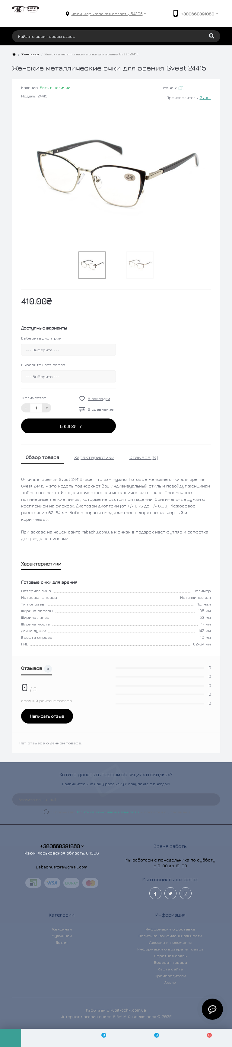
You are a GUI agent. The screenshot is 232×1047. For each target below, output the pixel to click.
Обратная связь (170, 955)
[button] (107, 13)
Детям (62, 942)
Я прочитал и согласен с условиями (120, 811)
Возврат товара (170, 962)
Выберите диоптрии (41, 338)
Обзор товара (42, 457)
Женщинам (30, 54)
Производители (170, 975)
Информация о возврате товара (170, 949)
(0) (180, 87)
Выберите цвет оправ (43, 364)
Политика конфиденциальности (107, 811)
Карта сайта (170, 969)
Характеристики (94, 457)
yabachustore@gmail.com (61, 866)
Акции (170, 982)
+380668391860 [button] (62, 846)
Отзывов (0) (143, 457)
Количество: (34, 397)
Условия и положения (170, 942)
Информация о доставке (170, 929)
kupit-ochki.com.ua (128, 1010)
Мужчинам (62, 935)
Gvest (205, 97)
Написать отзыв (47, 716)
